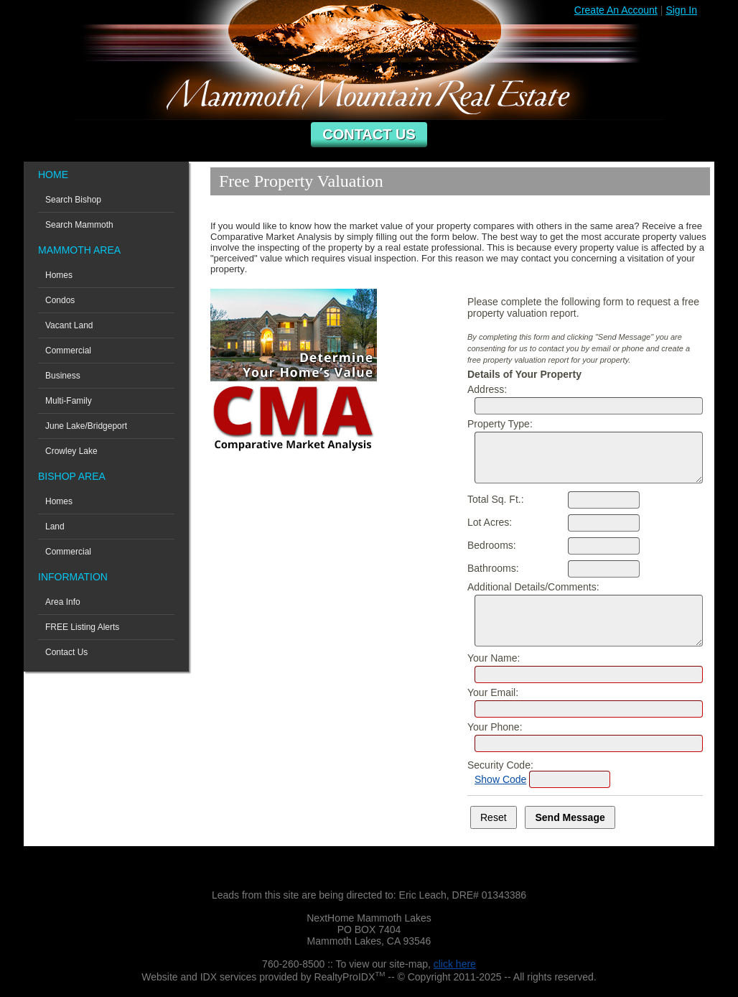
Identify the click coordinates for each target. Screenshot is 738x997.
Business (62, 376)
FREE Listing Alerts (82, 627)
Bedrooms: (491, 545)
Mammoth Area (79, 250)
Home (53, 174)
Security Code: (500, 765)
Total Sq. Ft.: (495, 499)
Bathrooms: (493, 568)
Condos (60, 300)
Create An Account (616, 10)
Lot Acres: (489, 522)
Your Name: (493, 658)
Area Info (62, 602)
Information (73, 577)
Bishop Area (72, 476)
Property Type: (500, 424)
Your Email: (492, 692)
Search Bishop (73, 200)
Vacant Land (69, 325)
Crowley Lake (71, 451)
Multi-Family (68, 401)
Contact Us (369, 134)
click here (455, 964)
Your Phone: (495, 727)
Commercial (68, 351)
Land (55, 526)
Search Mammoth (79, 225)
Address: (487, 389)
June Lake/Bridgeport (86, 426)
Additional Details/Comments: (533, 587)
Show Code (500, 779)
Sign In (681, 10)
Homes (59, 275)
